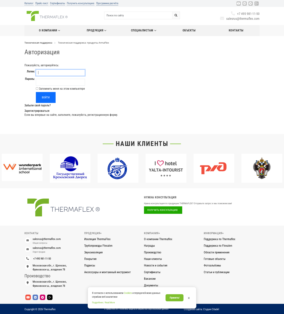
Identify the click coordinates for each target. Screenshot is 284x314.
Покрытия (90, 259)
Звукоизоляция (93, 252)
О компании (49, 30)
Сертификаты (57, 3)
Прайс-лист (41, 3)
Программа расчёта (107, 3)
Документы (151, 285)
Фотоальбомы (212, 265)
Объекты (189, 30)
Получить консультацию (80, 3)
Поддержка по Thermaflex (219, 239)
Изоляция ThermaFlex (97, 239)
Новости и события (155, 265)
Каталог (29, 3)
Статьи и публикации (216, 272)
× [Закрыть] (189, 298)
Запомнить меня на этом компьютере (61, 88)
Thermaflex (49, 309)
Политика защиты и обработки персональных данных (143, 309)
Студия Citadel (211, 309)
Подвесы (89, 265)
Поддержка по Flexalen (218, 245)
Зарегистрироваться (36, 111)
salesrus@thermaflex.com (240, 19)
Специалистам (143, 30)
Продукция (96, 30)
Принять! (174, 297)
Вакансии (150, 278)
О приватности (111, 309)
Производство (152, 252)
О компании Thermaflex (158, 239)
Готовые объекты (214, 259)
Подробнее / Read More (103, 302)
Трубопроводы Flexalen (98, 245)
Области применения (216, 252)
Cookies (128, 292)
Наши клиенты (142, 144)
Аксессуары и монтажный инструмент (107, 272)
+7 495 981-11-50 (245, 14)
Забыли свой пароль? (37, 105)
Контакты (236, 30)
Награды (149, 245)
